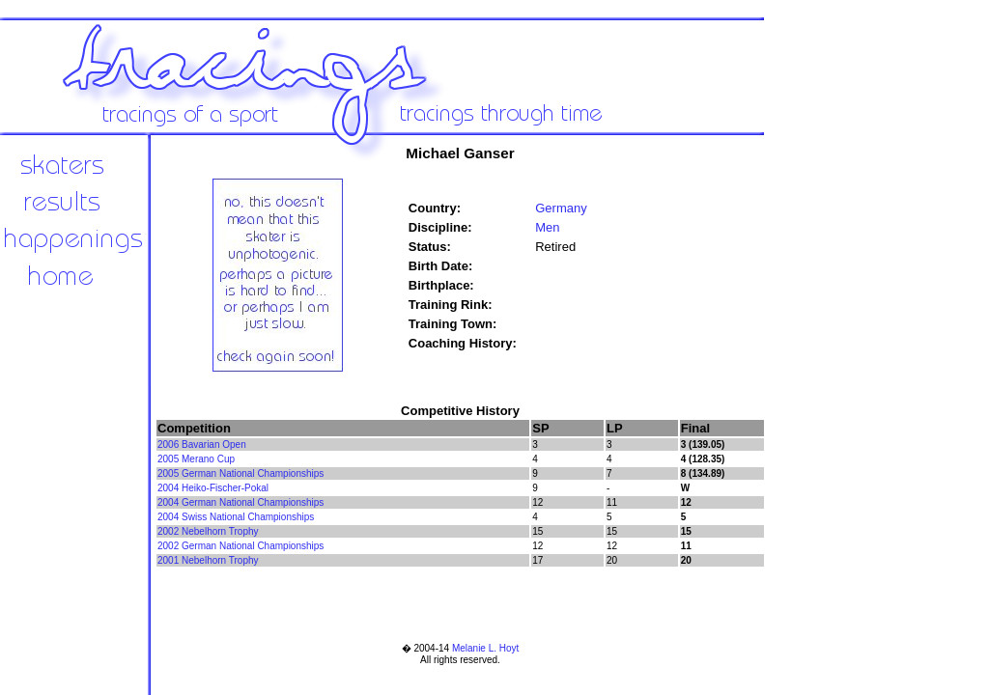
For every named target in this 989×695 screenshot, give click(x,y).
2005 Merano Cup (196, 459)
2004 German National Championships (240, 502)
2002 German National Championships (240, 546)
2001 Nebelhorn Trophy (208, 560)
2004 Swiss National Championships (235, 517)
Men (547, 227)
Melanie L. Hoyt (485, 648)
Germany (560, 208)
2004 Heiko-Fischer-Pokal (212, 488)
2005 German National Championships (240, 473)
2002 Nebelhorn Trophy (208, 531)
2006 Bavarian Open (201, 444)
